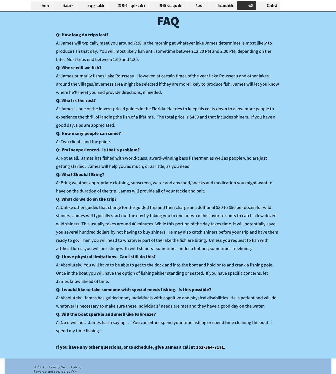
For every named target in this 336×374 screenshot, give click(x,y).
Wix (73, 371)
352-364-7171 (210, 347)
